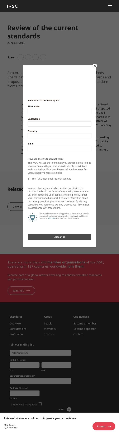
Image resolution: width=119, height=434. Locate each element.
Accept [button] (101, 426)
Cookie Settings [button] (13, 426)
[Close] (95, 66)
